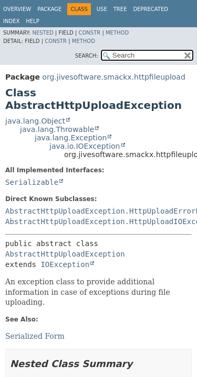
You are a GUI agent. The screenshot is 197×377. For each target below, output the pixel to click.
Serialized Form (35, 336)
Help (32, 21)
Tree (120, 9)
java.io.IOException (84, 146)
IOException (64, 264)
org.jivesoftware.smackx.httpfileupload (113, 77)
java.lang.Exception (71, 138)
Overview (17, 9)
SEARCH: (86, 56)
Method (117, 33)
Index (11, 21)
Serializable (31, 182)
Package (49, 9)
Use (102, 9)
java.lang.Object (35, 121)
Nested (42, 33)
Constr (89, 33)
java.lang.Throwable (57, 129)
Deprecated (150, 9)
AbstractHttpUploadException (65, 254)
